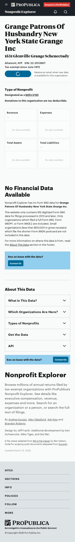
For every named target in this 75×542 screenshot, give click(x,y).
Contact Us (15, 263)
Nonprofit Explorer (20, 11)
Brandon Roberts (15, 423)
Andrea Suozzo (17, 419)
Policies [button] (11, 495)
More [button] (9, 512)
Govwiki (63, 444)
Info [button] (8, 487)
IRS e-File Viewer (41, 440)
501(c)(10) (32, 94)
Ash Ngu (52, 419)
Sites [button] (9, 470)
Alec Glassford (37, 419)
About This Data (19, 244)
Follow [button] (11, 504)
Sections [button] (12, 478)
